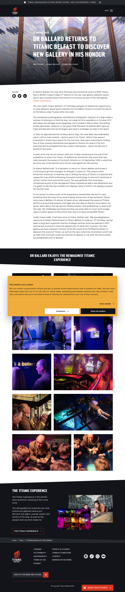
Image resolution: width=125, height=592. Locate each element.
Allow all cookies (98, 311)
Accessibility (40, 553)
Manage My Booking (62, 560)
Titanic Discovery (70, 64)
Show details (105, 304)
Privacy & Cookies (60, 549)
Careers (37, 549)
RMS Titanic (38, 64)
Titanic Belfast (53, 64)
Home (14, 540)
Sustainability (40, 556)
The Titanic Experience (26, 531)
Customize (62, 311)
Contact (56, 556)
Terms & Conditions (61, 553)
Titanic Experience (42, 101)
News (21, 540)
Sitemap (37, 563)
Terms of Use (40, 560)
